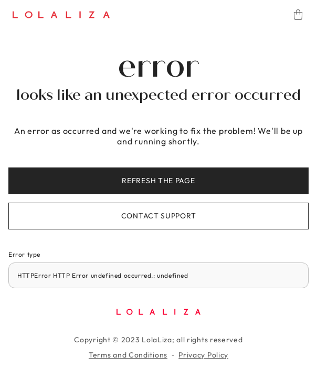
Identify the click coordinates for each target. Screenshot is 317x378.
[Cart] (298, 14)
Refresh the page (158, 180)
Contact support (158, 215)
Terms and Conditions (128, 355)
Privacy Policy (203, 355)
